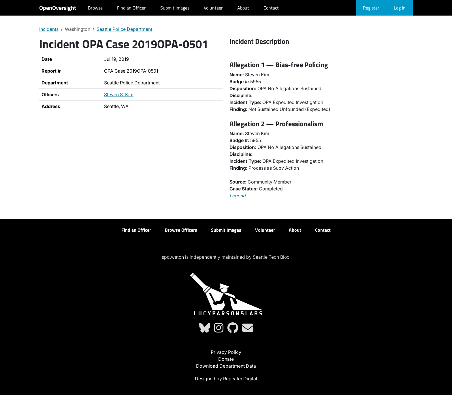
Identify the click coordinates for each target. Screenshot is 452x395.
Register (371, 7)
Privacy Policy (226, 352)
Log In (400, 7)
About (243, 7)
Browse (95, 7)
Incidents (49, 29)
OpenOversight (57, 7)
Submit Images (174, 7)
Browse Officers (181, 229)
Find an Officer (131, 7)
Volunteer (213, 7)
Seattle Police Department (124, 29)
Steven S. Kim (118, 94)
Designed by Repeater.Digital (226, 378)
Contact (271, 7)
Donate (226, 359)
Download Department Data (226, 366)
